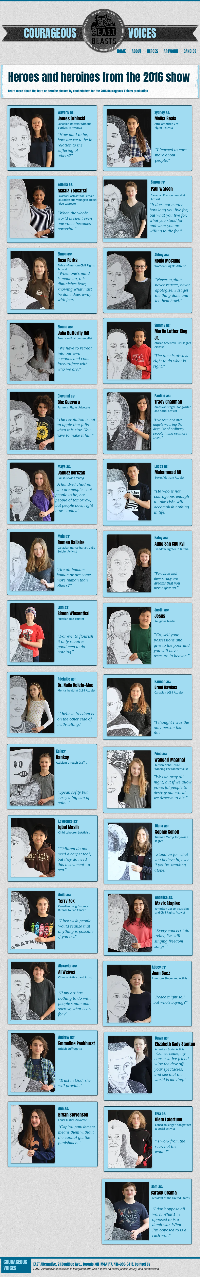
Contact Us (142, 1264)
